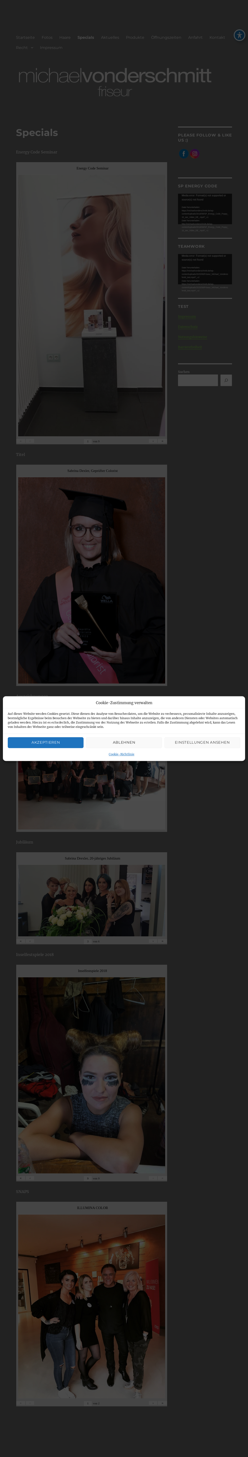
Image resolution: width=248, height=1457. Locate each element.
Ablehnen (124, 742)
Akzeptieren (45, 742)
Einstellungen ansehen (202, 742)
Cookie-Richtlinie (121, 754)
